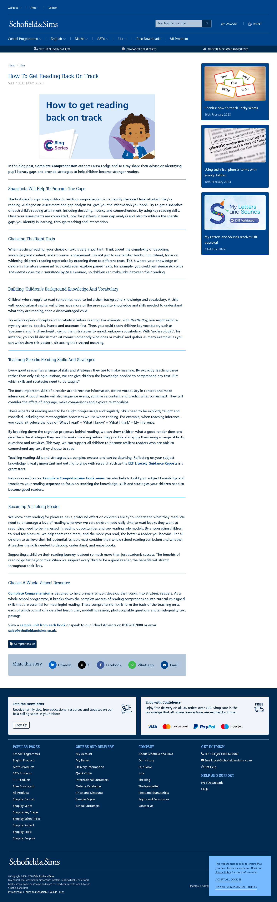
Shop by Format (23, 799)
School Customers (87, 806)
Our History (146, 760)
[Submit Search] (207, 23)
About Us (15, 7)
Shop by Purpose (24, 838)
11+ (122, 39)
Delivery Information (90, 767)
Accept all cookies (228, 879)
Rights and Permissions (153, 799)
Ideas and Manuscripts (153, 793)
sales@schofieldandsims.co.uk (32, 631)
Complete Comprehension (29, 593)
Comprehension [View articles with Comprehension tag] (22, 643)
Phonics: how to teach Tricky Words (231, 108)
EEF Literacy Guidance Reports (152, 463)
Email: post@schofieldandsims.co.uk (226, 760)
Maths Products (23, 767)
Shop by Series (22, 806)
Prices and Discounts (89, 793)
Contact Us (145, 806)
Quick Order (84, 773)
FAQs (35, 7)
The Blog (144, 780)
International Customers (92, 780)
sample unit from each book (42, 625)
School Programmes (24, 39)
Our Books (145, 767)
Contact (53, 7)
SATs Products (22, 773)
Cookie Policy (57, 892)
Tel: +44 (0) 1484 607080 (220, 754)
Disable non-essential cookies (236, 887)
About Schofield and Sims (155, 754)
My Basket (83, 760)
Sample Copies (85, 799)
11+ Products (21, 780)
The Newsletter (148, 786)
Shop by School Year (26, 818)
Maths (81, 39)
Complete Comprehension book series (74, 478)
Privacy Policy (223, 872)
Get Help (208, 767)
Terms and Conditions (36, 892)
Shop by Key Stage (25, 812)
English (58, 39)
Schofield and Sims (44, 876)
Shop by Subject (23, 825)
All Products (179, 39)
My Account (84, 754)
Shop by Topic (22, 832)
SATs (102, 39)
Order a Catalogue (88, 786)
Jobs (141, 773)
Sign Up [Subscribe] (21, 725)
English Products (24, 760)
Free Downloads (148, 39)
